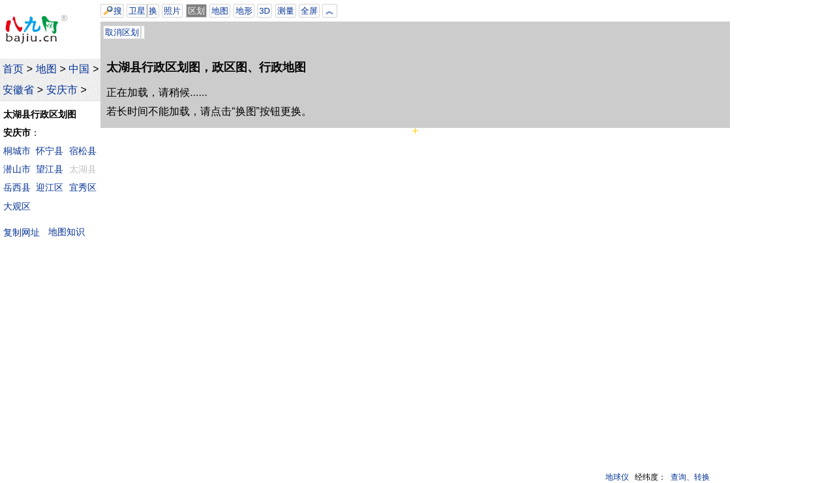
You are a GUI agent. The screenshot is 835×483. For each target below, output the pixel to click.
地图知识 (66, 231)
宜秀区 (83, 187)
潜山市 (17, 169)
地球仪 (617, 477)
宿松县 (83, 151)
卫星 (137, 11)
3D (264, 11)
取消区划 (122, 32)
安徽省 (18, 89)
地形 (243, 11)
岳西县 (17, 187)
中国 (78, 68)
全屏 (309, 11)
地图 (46, 68)
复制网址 (24, 232)
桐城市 (17, 151)
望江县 (49, 169)
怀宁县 (49, 151)
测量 (285, 11)
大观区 (17, 206)
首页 (13, 68)
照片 (172, 11)
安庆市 (62, 89)
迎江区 (49, 187)
